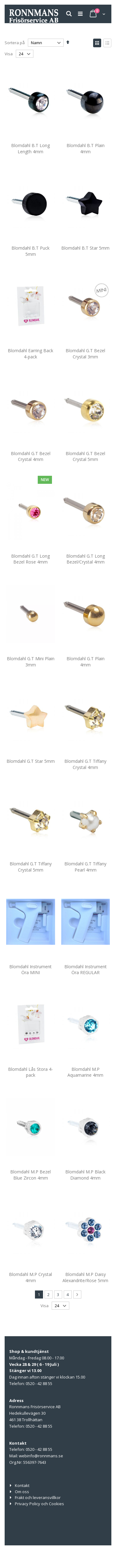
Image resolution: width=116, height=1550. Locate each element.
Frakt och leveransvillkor (38, 1497)
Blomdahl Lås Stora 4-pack (30, 1072)
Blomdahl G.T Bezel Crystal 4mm (30, 456)
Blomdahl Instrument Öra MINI (30, 970)
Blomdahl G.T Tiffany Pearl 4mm (85, 867)
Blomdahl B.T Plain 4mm (86, 148)
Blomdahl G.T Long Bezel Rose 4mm (30, 559)
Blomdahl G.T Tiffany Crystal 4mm (85, 764)
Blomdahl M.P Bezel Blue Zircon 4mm (30, 1175)
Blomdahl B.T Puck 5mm (30, 251)
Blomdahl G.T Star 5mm (30, 761)
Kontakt (22, 1485)
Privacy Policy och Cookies (39, 1503)
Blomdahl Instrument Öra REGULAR (85, 970)
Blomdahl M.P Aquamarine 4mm (85, 1072)
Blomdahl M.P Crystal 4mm (30, 1277)
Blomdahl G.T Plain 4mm (86, 662)
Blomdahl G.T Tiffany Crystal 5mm (31, 867)
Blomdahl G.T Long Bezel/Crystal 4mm (85, 559)
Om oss (22, 1491)
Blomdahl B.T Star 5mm (85, 248)
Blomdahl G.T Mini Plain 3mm (30, 662)
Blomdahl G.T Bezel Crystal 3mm (85, 354)
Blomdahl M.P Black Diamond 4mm (85, 1175)
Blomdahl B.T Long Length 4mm (30, 148)
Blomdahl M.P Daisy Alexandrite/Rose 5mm (85, 1277)
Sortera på (15, 42)
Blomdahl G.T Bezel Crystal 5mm (85, 456)
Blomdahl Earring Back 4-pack (30, 354)
